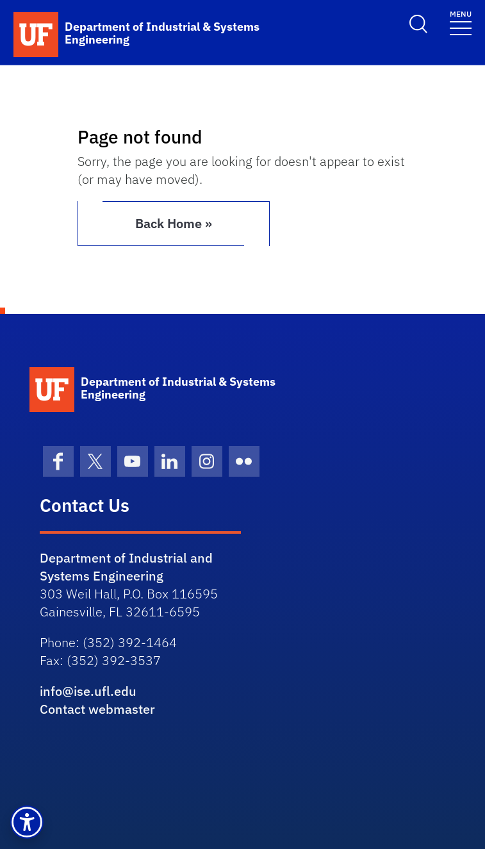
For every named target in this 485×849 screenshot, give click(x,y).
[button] (27, 822)
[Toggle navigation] (461, 22)
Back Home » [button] (173, 223)
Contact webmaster (97, 709)
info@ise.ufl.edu (88, 691)
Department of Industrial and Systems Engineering (126, 566)
